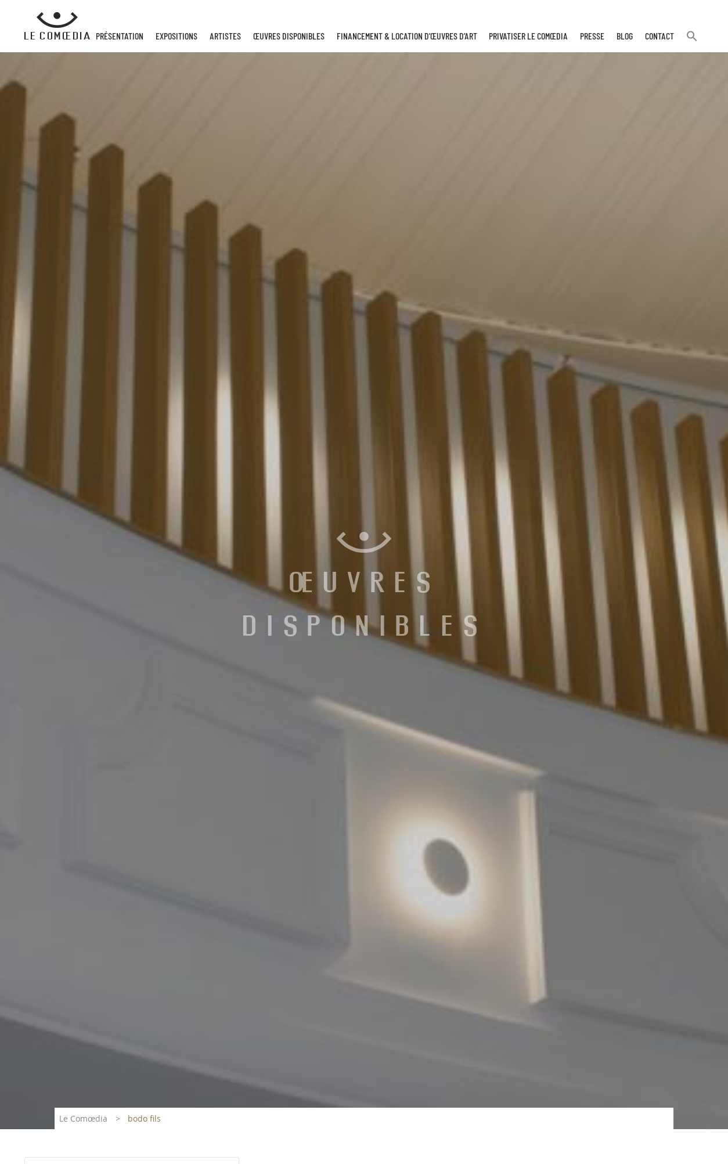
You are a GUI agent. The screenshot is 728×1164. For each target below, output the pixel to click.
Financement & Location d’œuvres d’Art (407, 36)
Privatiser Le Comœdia (528, 36)
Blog (625, 36)
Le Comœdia (83, 1118)
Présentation (119, 36)
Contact (659, 36)
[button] (692, 41)
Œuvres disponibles (289, 36)
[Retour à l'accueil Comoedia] (57, 26)
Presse (592, 36)
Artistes (225, 36)
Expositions (176, 36)
